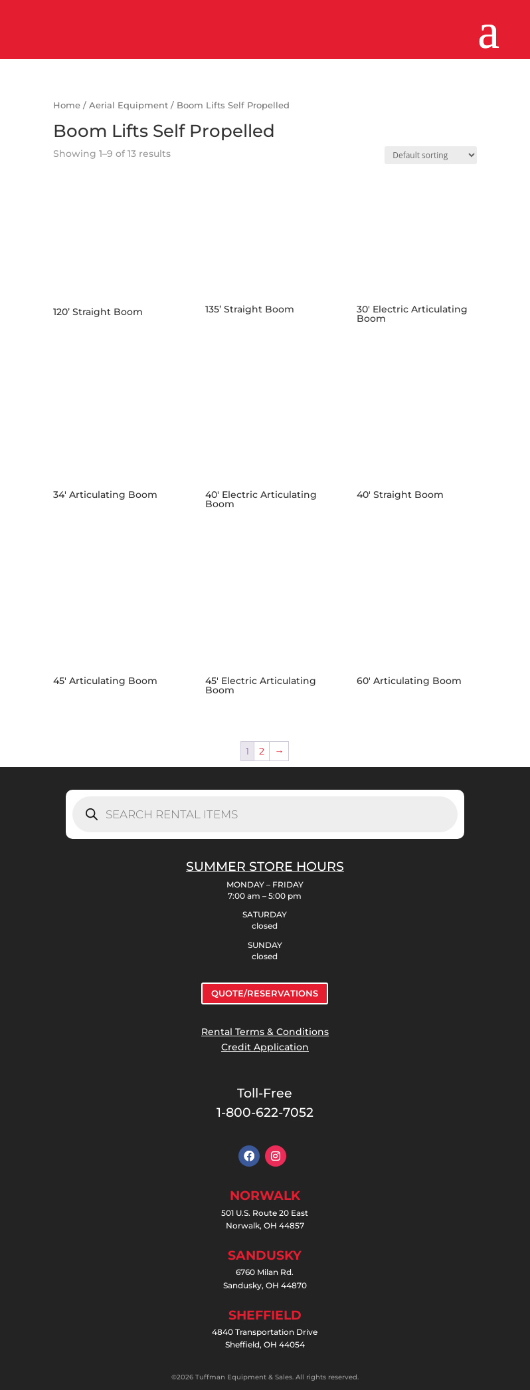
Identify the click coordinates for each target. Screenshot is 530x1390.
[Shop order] (431, 155)
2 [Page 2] (261, 751)
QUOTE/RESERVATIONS (264, 993)
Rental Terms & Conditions (265, 1032)
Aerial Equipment (128, 105)
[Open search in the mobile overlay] (265, 814)
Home (66, 105)
